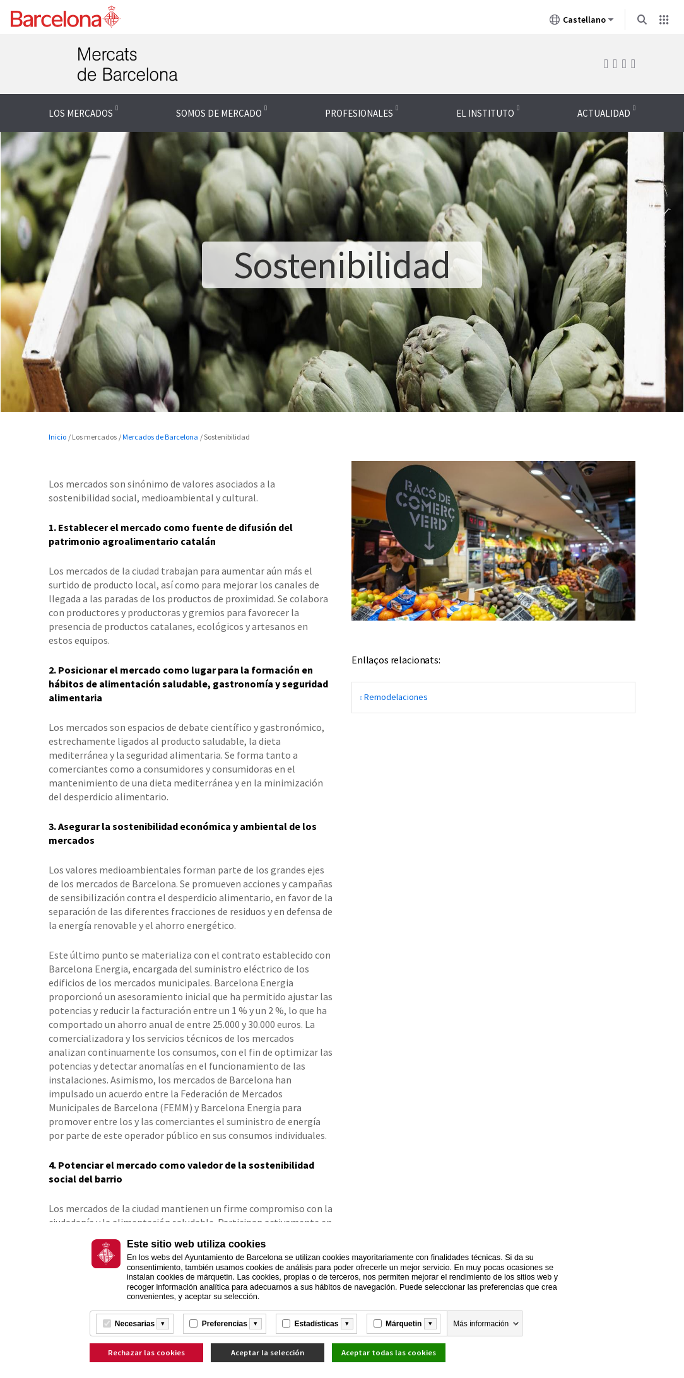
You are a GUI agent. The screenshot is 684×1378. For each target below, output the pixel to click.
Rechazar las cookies (146, 1352)
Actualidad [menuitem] (603, 113)
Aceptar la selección (267, 1352)
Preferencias (224, 1323)
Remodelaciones (396, 697)
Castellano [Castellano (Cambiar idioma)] (582, 22)
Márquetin (404, 1323)
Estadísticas (316, 1323)
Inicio (57, 436)
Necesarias (135, 1323)
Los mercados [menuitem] (81, 113)
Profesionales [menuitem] (359, 113)
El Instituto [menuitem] (485, 113)
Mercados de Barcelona (160, 436)
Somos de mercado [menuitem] (219, 113)
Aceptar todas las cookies (388, 1352)
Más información (481, 1323)
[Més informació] (162, 1323)
